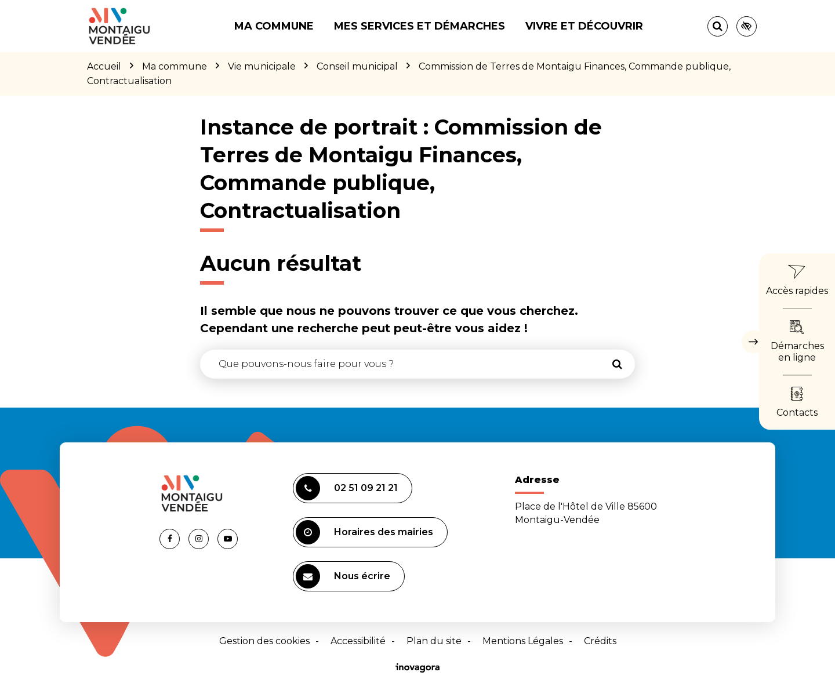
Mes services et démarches (419, 26)
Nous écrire (343, 576)
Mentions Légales (522, 640)
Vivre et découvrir (584, 26)
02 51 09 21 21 (347, 488)
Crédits (600, 640)
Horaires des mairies (364, 532)
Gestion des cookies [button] (264, 640)
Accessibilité (358, 640)
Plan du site (434, 640)
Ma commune (274, 26)
